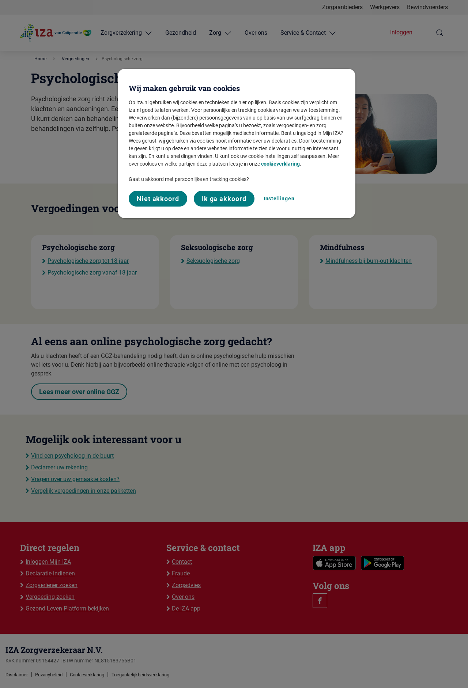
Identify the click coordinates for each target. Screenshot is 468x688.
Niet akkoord (158, 199)
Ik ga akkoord (224, 199)
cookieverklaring (280, 164)
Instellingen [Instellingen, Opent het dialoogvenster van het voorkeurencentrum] (279, 198)
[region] (236, 143)
